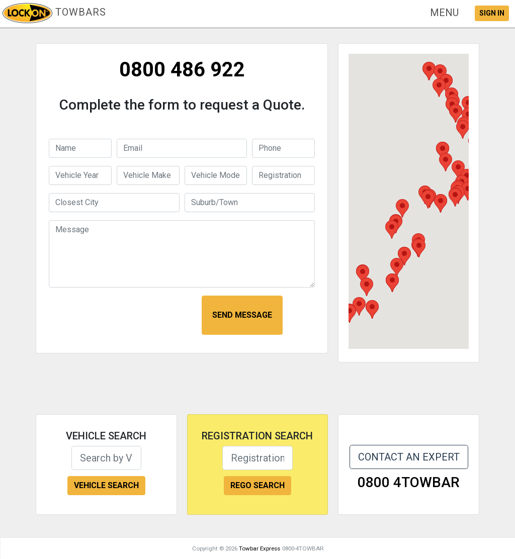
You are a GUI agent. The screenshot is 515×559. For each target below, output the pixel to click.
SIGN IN (491, 13)
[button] (444, 12)
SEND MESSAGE (242, 315)
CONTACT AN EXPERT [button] (409, 457)
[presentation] (122, 315)
